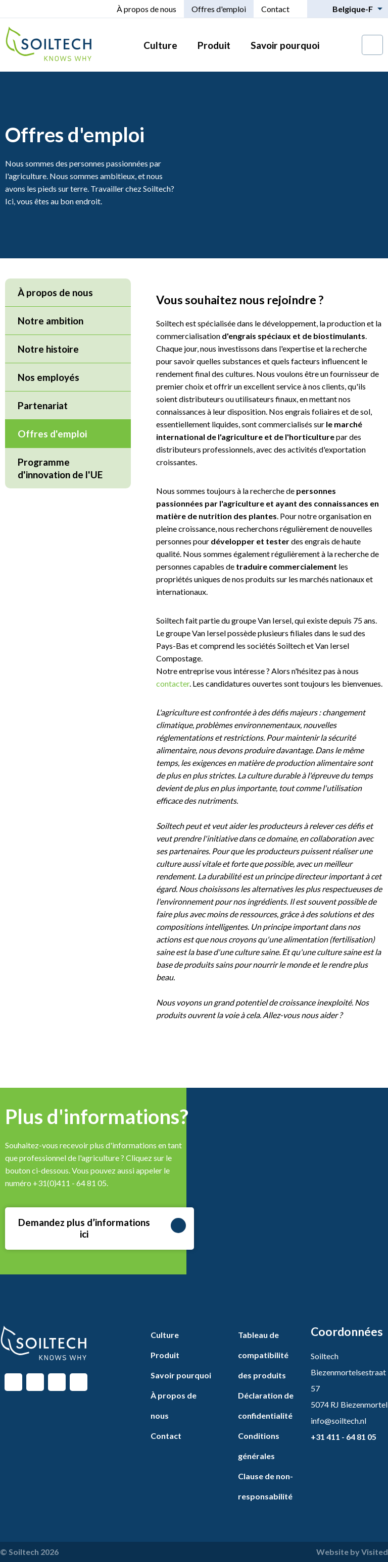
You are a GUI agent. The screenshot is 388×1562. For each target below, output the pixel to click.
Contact (275, 9)
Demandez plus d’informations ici (102, 1228)
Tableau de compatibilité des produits (263, 1355)
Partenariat (43, 405)
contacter (172, 683)
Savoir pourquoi (285, 45)
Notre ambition (50, 320)
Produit (214, 45)
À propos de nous (146, 9)
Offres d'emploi (218, 9)
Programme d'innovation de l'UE (60, 468)
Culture (160, 45)
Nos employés (48, 377)
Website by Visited (352, 1551)
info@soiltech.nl (338, 1420)
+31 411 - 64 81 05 (343, 1436)
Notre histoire (48, 349)
